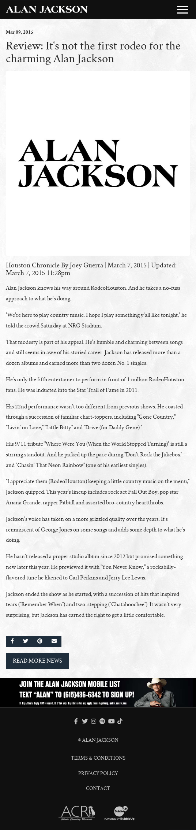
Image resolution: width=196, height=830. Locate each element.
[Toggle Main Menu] (182, 9)
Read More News (37, 661)
